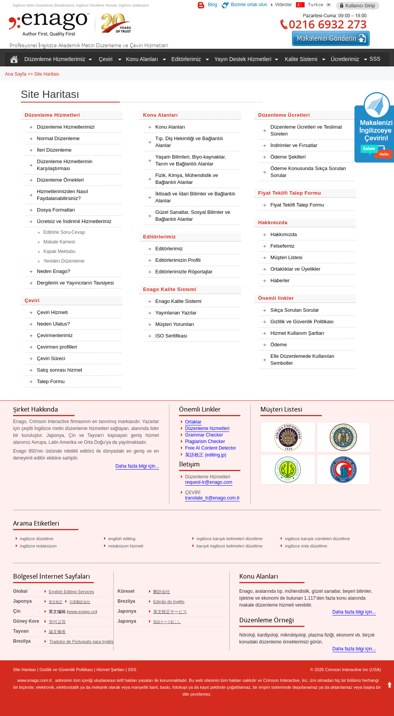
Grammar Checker (204, 435)
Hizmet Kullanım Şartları (297, 333)
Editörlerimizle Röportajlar (184, 271)
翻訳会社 (161, 591)
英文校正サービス (170, 611)
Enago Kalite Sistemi (179, 301)
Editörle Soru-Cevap (64, 232)
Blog (212, 4)
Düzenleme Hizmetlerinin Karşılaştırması (65, 165)
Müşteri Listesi (286, 257)
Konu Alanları (170, 127)
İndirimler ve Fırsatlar (293, 145)
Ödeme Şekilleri (288, 157)
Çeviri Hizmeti (52, 312)
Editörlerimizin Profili (178, 260)
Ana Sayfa (15, 74)
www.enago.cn (82, 611)
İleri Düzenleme (54, 150)
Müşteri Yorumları (175, 324)
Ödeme (278, 344)
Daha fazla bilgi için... (137, 466)
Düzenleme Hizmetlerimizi (65, 127)
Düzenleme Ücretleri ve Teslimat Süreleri (306, 130)
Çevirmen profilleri (57, 347)
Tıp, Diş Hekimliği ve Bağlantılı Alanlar (189, 142)
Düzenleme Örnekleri (60, 180)
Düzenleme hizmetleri (207, 428)
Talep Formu (51, 381)
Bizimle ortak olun (249, 4)
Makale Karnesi (59, 242)
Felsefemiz (282, 246)
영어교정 (57, 621)
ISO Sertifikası (171, 336)
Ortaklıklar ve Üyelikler (295, 269)
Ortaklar (193, 422)
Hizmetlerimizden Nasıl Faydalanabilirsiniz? (62, 195)
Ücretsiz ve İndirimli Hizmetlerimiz (74, 221)
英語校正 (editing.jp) (205, 455)
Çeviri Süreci (51, 358)
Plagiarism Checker (205, 441)
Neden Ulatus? (53, 324)
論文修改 (57, 631)
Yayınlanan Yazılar (176, 313)
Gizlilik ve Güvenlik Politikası (302, 321)
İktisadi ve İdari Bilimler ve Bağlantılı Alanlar (195, 197)
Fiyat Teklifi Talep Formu (297, 205)
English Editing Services (71, 591)
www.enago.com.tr (34, 680)
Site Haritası (46, 74)
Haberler (280, 280)
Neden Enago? (53, 271)
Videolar (283, 4)
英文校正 (56, 602)
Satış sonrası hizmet (59, 370)
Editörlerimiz (169, 248)
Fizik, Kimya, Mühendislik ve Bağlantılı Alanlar (187, 178)
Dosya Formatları (56, 210)
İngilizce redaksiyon (134, 5)
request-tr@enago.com (208, 482)
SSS (374, 59)
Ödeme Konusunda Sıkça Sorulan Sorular (308, 171)
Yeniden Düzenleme (63, 261)
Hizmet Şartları (110, 669)
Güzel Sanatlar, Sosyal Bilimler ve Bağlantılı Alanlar (193, 215)
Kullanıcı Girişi (360, 5)
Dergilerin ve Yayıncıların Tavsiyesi (75, 283)
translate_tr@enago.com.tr (212, 498)
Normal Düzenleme (58, 138)
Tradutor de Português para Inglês (81, 641)
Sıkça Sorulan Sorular (294, 310)
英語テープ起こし (167, 622)
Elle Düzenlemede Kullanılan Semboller (302, 359)
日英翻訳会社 (80, 602)
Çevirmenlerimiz (55, 335)
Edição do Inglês (168, 601)
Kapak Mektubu (59, 251)
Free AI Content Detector (210, 448)
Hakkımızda (283, 234)
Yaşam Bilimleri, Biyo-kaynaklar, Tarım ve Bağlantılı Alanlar (191, 160)
